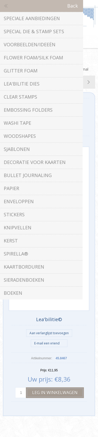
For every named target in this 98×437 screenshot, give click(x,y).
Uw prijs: (40, 379)
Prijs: (43, 370)
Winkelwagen (55, 41)
